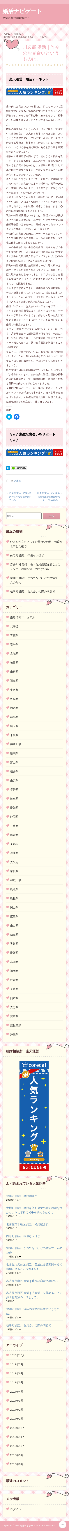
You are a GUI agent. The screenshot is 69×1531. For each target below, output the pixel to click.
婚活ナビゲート (22, 11)
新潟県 (14, 753)
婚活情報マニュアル (22, 617)
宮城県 (14, 653)
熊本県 (14, 998)
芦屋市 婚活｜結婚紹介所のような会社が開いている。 (20, 496)
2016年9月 (16, 1455)
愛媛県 (14, 952)
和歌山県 (15, 880)
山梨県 (14, 780)
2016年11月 (17, 1436)
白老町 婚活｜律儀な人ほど (27, 555)
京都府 (14, 843)
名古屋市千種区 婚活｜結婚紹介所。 (28, 1224)
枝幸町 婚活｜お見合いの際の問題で (32, 591)
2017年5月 (16, 1382)
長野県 (14, 789)
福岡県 (14, 970)
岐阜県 (14, 798)
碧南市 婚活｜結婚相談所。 (23, 1196)
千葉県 (14, 735)
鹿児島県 (15, 1025)
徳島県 (14, 934)
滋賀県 (14, 834)
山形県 (14, 671)
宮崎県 (14, 1016)
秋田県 (14, 662)
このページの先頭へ (62, 1524)
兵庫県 (17, 480)
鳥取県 (14, 889)
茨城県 (14, 698)
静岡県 (14, 816)
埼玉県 (14, 726)
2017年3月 (16, 1400)
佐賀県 (14, 979)
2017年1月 (16, 1418)
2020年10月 (17, 1355)
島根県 (14, 898)
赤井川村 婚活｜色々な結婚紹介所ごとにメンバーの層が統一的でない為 (35, 566)
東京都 (14, 689)
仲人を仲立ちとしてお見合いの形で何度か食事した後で (36, 544)
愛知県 (14, 807)
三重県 (14, 825)
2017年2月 (16, 1409)
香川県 (14, 943)
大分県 (14, 1007)
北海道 (14, 626)
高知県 (14, 961)
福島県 (14, 680)
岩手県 (14, 644)
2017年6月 (16, 1373)
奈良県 (14, 871)
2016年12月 (17, 1427)
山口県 (14, 925)
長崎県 (14, 988)
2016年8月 (16, 1464)
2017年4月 (16, 1391)
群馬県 (14, 716)
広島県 (14, 916)
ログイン (15, 1509)
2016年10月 (17, 1445)
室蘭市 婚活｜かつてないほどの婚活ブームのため (35, 580)
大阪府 (14, 862)
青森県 (14, 635)
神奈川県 (15, 744)
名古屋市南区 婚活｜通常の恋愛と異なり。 (32, 1280)
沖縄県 (14, 1034)
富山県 (14, 762)
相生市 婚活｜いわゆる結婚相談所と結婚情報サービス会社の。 (48, 496)
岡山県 (14, 907)
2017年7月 (16, 1364)
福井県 (14, 771)
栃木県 (14, 707)
